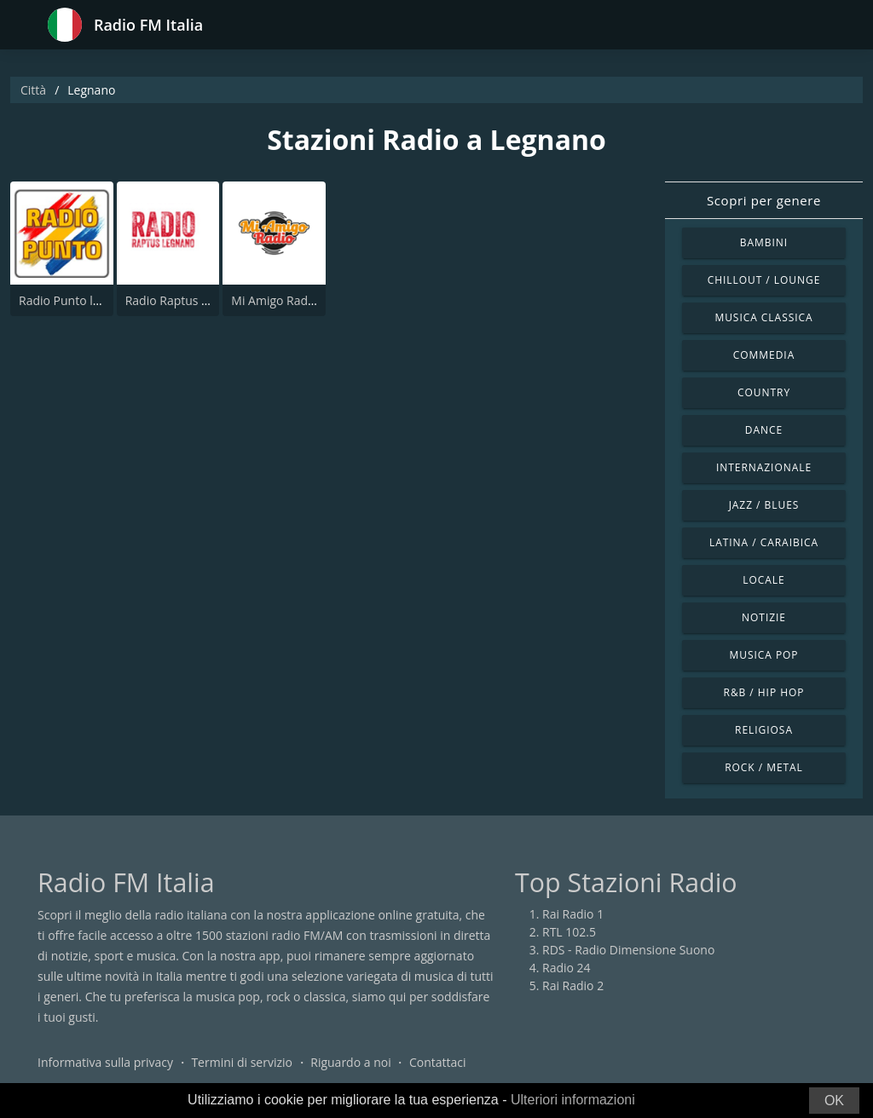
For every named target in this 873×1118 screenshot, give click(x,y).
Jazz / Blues (764, 505)
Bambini (764, 242)
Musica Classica (763, 317)
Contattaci (437, 1062)
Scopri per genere (764, 200)
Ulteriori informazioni (573, 1099)
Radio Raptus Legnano (187, 300)
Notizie (764, 617)
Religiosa (764, 730)
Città (33, 90)
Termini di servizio (241, 1062)
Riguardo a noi (350, 1062)
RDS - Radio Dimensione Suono (628, 950)
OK (834, 1100)
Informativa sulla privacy (105, 1062)
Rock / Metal (764, 767)
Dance (764, 430)
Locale (763, 580)
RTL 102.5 (569, 932)
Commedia (764, 355)
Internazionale (764, 467)
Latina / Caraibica (763, 542)
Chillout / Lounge (764, 280)
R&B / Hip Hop (764, 692)
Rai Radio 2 (573, 985)
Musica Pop (763, 655)
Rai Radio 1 (573, 914)
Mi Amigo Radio (274, 300)
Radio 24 (566, 968)
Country (763, 392)
